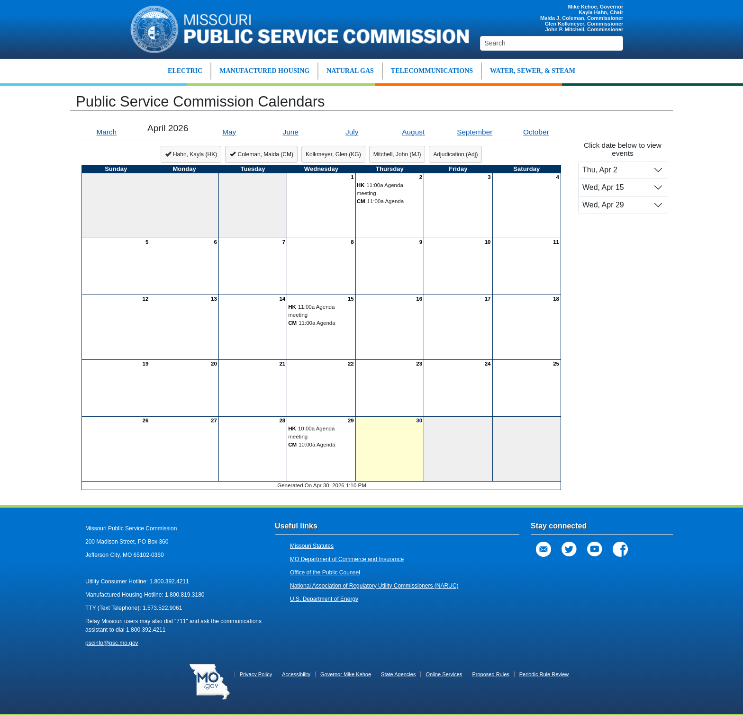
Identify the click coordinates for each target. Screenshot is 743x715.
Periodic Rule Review (544, 674)
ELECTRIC (185, 70)
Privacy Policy (256, 674)
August (413, 132)
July (351, 132)
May (229, 132)
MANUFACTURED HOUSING (264, 70)
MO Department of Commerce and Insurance (347, 559)
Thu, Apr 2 (599, 170)
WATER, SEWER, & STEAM (532, 70)
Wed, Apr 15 (603, 187)
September (474, 132)
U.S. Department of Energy (324, 599)
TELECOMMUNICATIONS (432, 70)
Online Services (444, 674)
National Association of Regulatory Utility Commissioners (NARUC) (374, 585)
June (291, 132)
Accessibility (296, 674)
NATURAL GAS (350, 70)
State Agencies (398, 674)
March (106, 132)
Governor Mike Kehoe (345, 674)
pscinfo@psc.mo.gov (111, 643)
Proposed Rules (490, 674)
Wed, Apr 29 (603, 205)
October (536, 132)
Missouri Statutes (312, 546)
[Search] (551, 43)
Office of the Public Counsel (325, 572)
